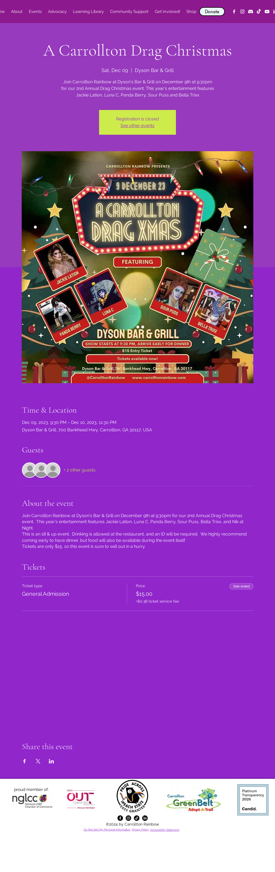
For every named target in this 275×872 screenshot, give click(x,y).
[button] (17, 11)
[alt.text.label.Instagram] (242, 11)
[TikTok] (259, 11)
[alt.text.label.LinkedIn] (145, 818)
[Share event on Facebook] (24, 761)
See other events (137, 125)
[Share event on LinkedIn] (51, 761)
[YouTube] (267, 11)
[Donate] (212, 11)
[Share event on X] (38, 761)
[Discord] (250, 11)
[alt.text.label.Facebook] (234, 11)
